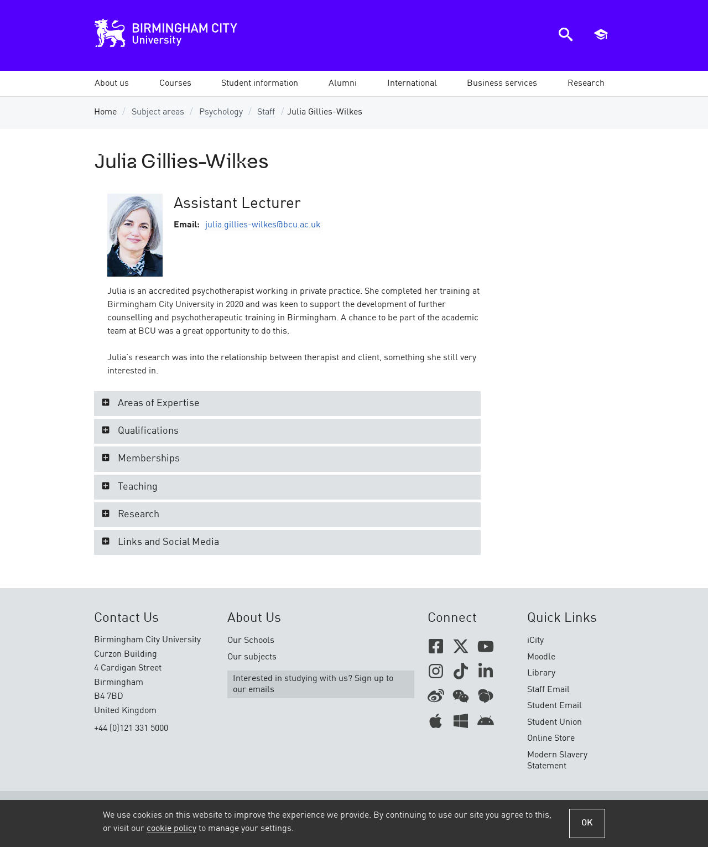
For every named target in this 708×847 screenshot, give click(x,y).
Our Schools (250, 640)
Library (541, 673)
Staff (266, 112)
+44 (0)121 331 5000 (131, 728)
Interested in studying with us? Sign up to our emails (313, 684)
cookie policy (171, 828)
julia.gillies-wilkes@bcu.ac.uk (263, 225)
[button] (112, 83)
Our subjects (252, 657)
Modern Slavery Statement (557, 761)
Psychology (221, 112)
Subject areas (158, 112)
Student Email (554, 705)
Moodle (541, 657)
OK (587, 823)
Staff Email (548, 689)
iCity (535, 640)
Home (105, 112)
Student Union (554, 722)
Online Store (551, 738)
